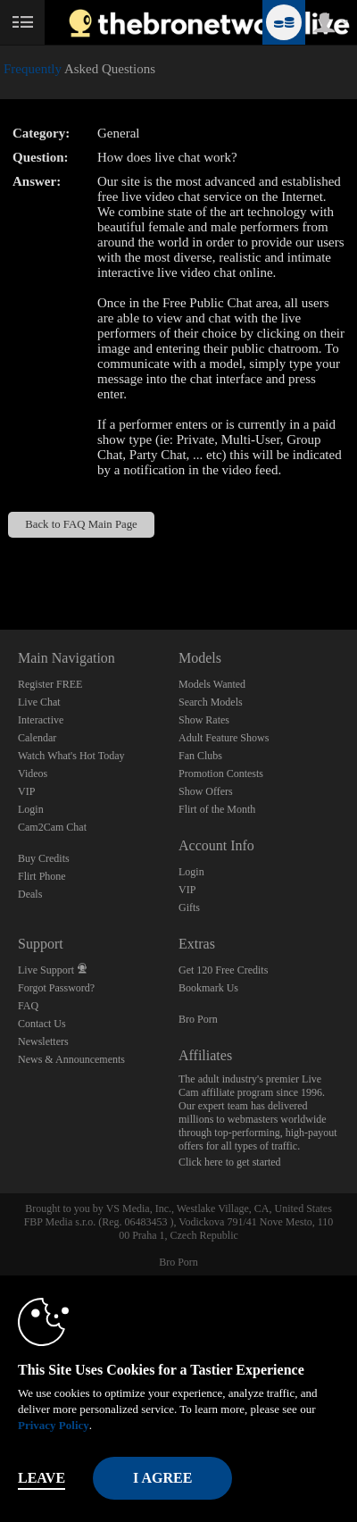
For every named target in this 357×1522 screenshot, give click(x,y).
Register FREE (50, 684)
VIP (26, 791)
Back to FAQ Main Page (81, 524)
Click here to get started (229, 1162)
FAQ (28, 1005)
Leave (41, 1477)
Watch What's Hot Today (71, 755)
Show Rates (203, 720)
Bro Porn (198, 1019)
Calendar (37, 738)
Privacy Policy (53, 1425)
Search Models (210, 702)
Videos (32, 773)
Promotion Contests (220, 773)
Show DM (0, 563)
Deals (30, 894)
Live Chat (39, 702)
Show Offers (205, 791)
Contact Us (42, 1023)
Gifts (189, 907)
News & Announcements (71, 1059)
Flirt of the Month (216, 809)
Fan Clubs (200, 755)
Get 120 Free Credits (223, 970)
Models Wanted (211, 684)
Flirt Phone (42, 876)
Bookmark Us (208, 988)
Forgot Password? (56, 988)
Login (31, 809)
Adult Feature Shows (223, 738)
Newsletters (43, 1041)
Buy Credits (44, 858)
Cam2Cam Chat (52, 827)
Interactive (40, 720)
